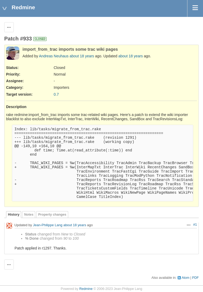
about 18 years (82, 56)
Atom (185, 278)
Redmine (86, 289)
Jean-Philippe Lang (47, 225)
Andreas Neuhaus (53, 56)
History (13, 214)
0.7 (56, 94)
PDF (195, 278)
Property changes (52, 214)
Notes (28, 214)
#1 (195, 224)
